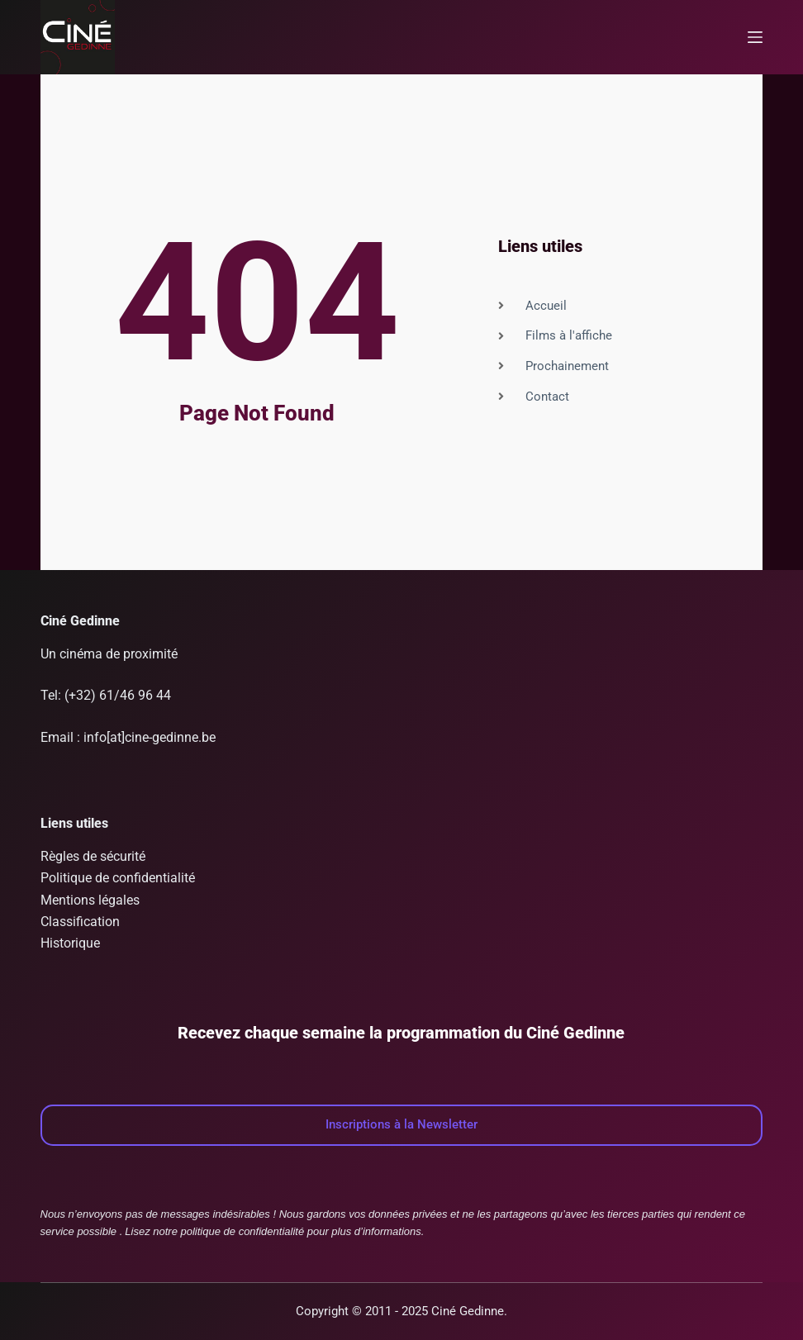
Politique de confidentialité (117, 878)
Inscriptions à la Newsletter (401, 1124)
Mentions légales (90, 900)
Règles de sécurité (92, 856)
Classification (80, 921)
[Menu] (755, 37)
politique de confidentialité (243, 1231)
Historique (70, 943)
